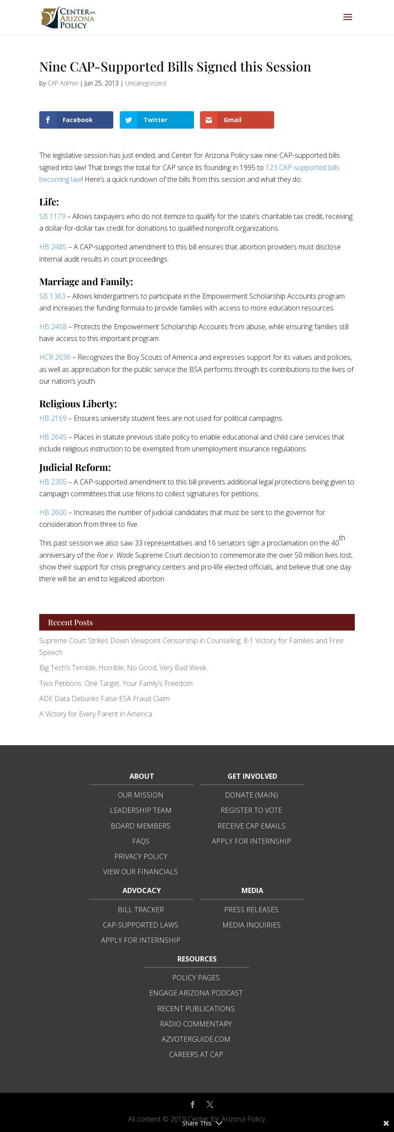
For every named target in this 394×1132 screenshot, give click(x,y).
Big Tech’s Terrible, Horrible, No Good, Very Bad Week (122, 667)
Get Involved (252, 776)
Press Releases (251, 909)
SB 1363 (52, 296)
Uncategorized (145, 83)
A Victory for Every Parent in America (95, 714)
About (141, 776)
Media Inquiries (251, 925)
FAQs (140, 841)
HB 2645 (53, 437)
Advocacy (141, 890)
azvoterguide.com (196, 1039)
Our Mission (140, 795)
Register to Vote (251, 810)
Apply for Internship (251, 841)
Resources (197, 959)
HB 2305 (53, 482)
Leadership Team (141, 810)
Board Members (140, 826)
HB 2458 (53, 326)
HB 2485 (53, 247)
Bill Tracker (141, 909)
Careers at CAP (196, 1054)
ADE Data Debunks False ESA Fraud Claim (104, 698)
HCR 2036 (55, 357)
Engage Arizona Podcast (196, 993)
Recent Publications (196, 1008)
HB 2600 (53, 512)
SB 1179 (52, 216)
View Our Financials (140, 871)
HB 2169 (53, 418)
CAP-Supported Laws (140, 925)
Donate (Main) (251, 795)
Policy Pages (196, 977)
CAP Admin (63, 83)
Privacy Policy (140, 856)
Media (252, 890)
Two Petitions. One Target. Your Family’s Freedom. (116, 683)
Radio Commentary (196, 1024)
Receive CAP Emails (251, 826)
